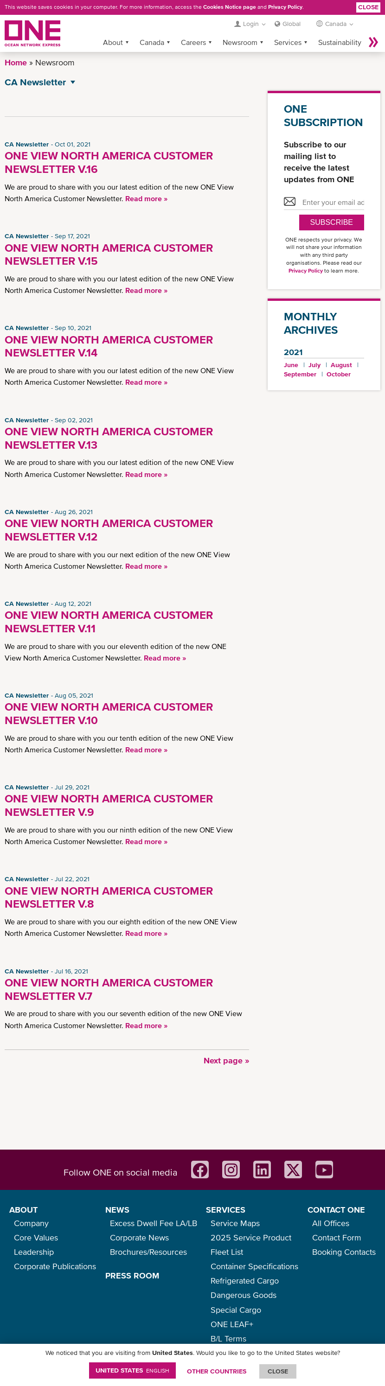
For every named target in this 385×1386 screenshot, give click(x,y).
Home (16, 62)
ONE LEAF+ (232, 1324)
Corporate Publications (55, 1266)
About (113, 42)
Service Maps (235, 1223)
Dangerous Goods (243, 1295)
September (300, 374)
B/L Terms (228, 1338)
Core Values (36, 1237)
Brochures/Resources (148, 1252)
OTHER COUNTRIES (216, 1371)
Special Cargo (236, 1310)
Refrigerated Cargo (245, 1280)
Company (31, 1223)
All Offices (330, 1223)
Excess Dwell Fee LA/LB (153, 1223)
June (291, 365)
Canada (152, 42)
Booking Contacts (344, 1252)
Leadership (34, 1252)
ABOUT (23, 1209)
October (339, 374)
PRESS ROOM (132, 1275)
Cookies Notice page (229, 7)
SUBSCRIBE (331, 222)
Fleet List (227, 1252)
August (341, 365)
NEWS (117, 1209)
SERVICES (225, 1209)
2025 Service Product (251, 1237)
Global (291, 23)
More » (373, 42)
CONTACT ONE (336, 1209)
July (314, 365)
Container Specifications (254, 1266)
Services (288, 42)
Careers (193, 42)
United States (132, 1370)
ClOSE (278, 1371)
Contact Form (336, 1237)
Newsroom (240, 42)
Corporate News (139, 1237)
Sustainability (339, 42)
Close (368, 7)
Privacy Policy (285, 7)
